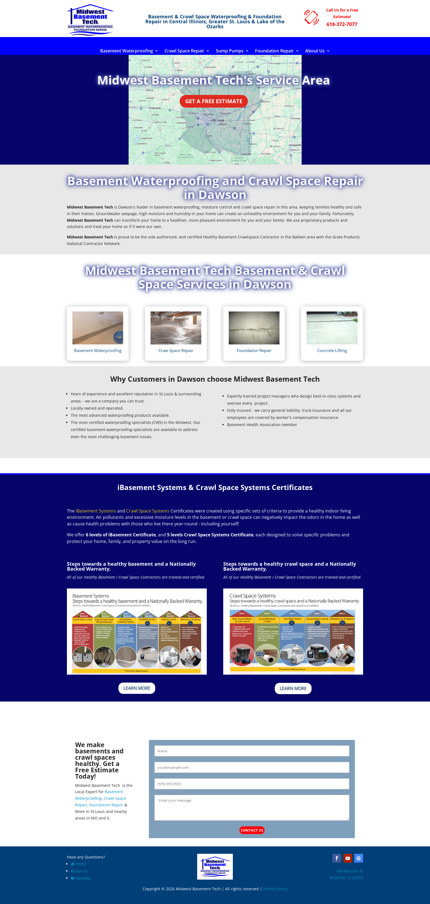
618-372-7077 (342, 24)
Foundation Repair (274, 51)
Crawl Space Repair (184, 51)
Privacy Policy (275, 888)
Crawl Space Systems (147, 511)
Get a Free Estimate (213, 101)
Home (78, 863)
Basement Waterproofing (126, 51)
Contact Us (252, 830)
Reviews (80, 878)
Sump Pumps (230, 51)
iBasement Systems (96, 511)
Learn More (136, 688)
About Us (315, 51)
